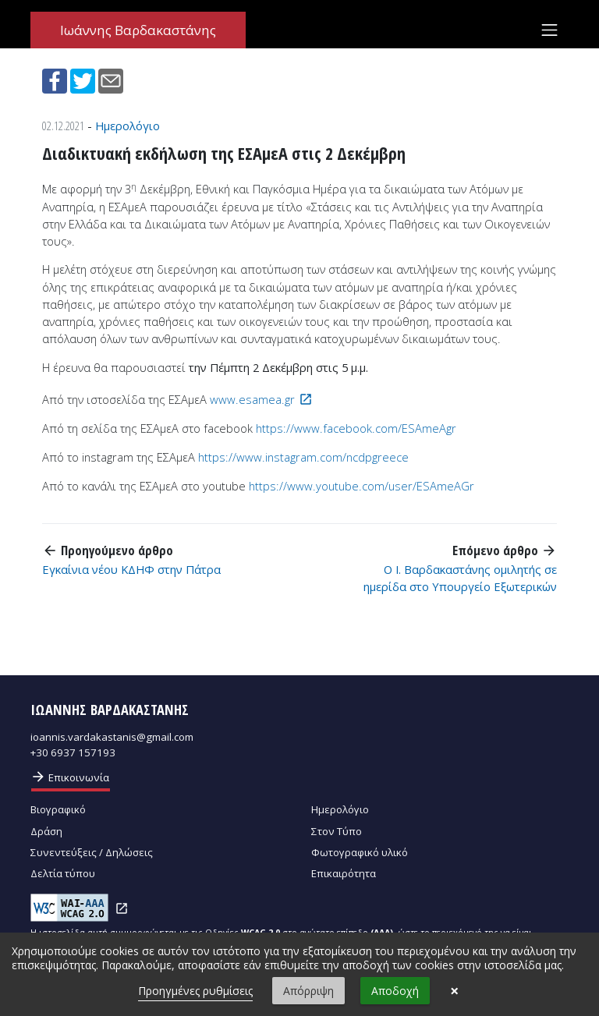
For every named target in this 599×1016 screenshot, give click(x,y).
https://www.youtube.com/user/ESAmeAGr (361, 486)
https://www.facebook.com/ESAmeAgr (356, 428)
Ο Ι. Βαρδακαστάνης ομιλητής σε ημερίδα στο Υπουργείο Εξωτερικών (460, 577)
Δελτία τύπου (62, 873)
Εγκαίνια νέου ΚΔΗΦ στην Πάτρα (131, 569)
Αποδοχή (395, 990)
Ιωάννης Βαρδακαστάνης (138, 30)
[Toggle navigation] (549, 29)
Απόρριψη (308, 990)
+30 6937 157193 (72, 752)
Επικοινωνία (69, 776)
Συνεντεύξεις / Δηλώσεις (91, 852)
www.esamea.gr (252, 399)
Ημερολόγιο (127, 125)
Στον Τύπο (336, 831)
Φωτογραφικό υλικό (359, 852)
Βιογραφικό (58, 809)
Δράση (46, 831)
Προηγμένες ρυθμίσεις (195, 990)
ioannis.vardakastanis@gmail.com (111, 737)
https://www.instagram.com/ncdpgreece (303, 457)
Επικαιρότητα (343, 873)
